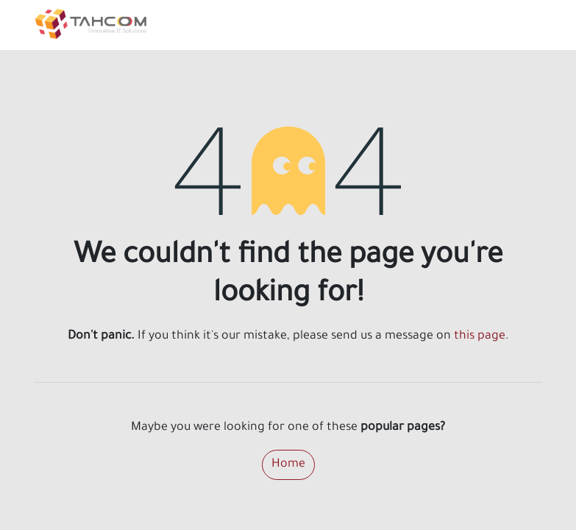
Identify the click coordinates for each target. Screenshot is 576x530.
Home (288, 464)
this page (479, 336)
